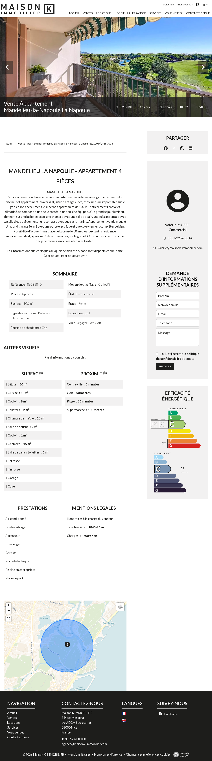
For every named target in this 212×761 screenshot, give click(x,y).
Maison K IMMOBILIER (77, 713)
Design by (180, 754)
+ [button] (8, 605)
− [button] (8, 611)
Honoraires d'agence (108, 754)
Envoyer (165, 366)
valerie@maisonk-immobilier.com (180, 248)
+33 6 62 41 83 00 (74, 739)
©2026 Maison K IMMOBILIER (43, 754)
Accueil (8, 143)
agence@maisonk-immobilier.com (84, 744)
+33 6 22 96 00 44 (180, 238)
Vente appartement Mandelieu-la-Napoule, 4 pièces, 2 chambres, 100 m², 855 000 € (65, 143)
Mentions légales (79, 754)
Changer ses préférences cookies (148, 754)
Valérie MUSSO (177, 224)
